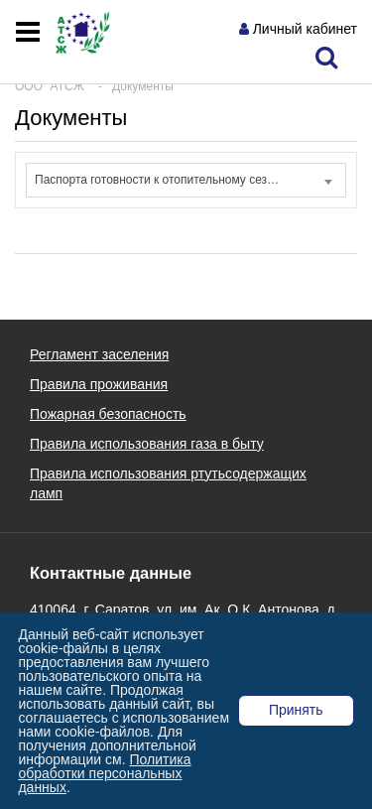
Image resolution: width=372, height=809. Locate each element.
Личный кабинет (305, 29)
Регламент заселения (99, 354)
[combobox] (186, 180)
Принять (296, 710)
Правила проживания (99, 384)
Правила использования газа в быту (147, 444)
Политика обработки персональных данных (104, 773)
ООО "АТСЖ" (51, 86)
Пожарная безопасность (108, 414)
